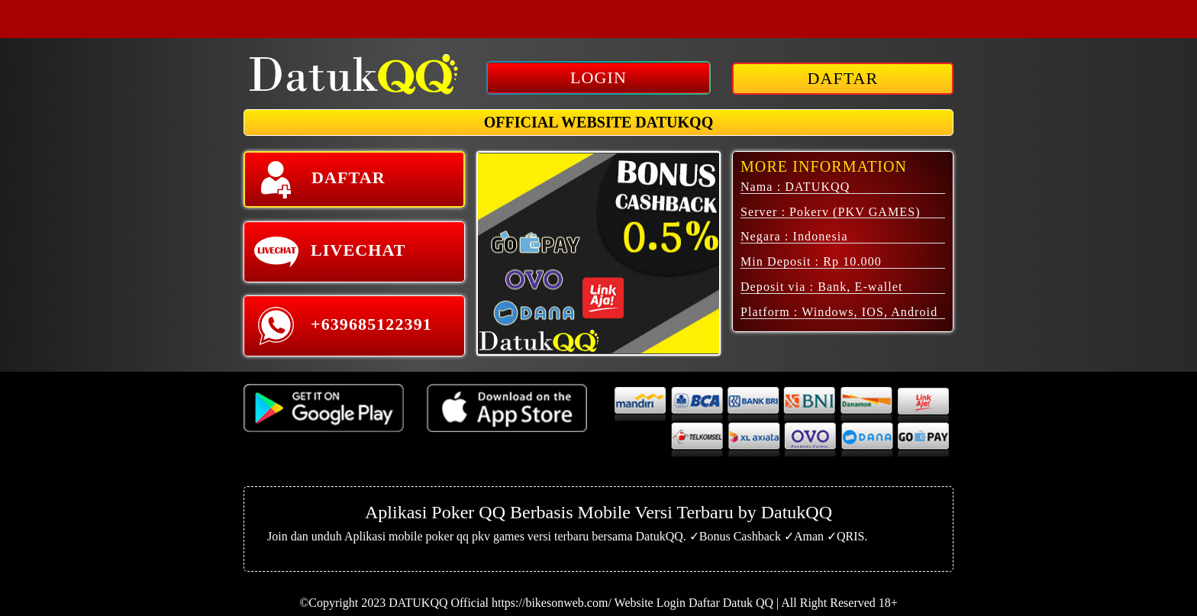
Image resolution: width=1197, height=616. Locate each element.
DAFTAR (843, 78)
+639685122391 (342, 326)
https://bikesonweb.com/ (551, 602)
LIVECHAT (329, 252)
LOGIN (598, 77)
